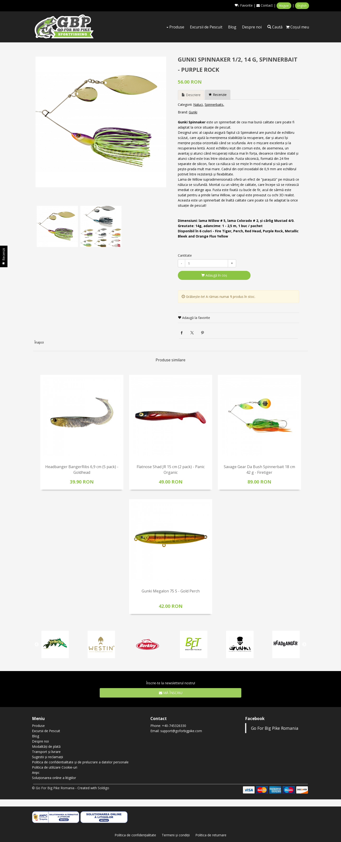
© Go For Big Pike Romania (53, 787)
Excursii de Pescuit (206, 27)
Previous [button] (36, 643)
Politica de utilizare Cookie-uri (54, 767)
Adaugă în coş (214, 275)
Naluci (198, 104)
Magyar (284, 6)
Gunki (193, 111)
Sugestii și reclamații (47, 756)
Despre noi (252, 27)
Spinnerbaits (214, 104)
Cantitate (185, 255)
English (302, 6)
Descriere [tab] (191, 94)
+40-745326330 (174, 725)
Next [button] (304, 643)
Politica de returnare (210, 834)
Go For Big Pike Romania (274, 727)
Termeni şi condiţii (176, 834)
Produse (175, 27)
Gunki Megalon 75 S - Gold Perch (171, 590)
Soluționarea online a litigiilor (54, 777)
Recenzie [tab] (218, 94)
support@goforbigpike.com (181, 730)
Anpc (36, 772)
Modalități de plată (46, 746)
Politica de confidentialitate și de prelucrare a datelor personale (80, 761)
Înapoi (39, 342)
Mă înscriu (170, 692)
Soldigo (103, 787)
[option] (101, 121)
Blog (232, 27)
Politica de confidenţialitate (135, 834)
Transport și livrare (46, 751)
